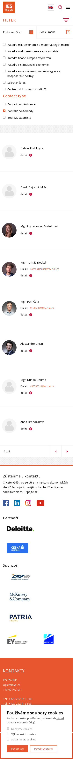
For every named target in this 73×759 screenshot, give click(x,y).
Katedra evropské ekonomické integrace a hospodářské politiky (34, 73)
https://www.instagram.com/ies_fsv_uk (28, 503)
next (67, 451)
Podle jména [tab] (55, 32)
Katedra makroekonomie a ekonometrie (32, 51)
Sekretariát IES (16, 82)
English (51, 7)
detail (23, 155)
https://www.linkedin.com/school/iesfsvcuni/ (17, 503)
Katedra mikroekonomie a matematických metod (38, 45)
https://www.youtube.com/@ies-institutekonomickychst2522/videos (40, 503)
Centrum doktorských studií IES (27, 89)
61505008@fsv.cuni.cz (42, 308)
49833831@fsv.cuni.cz (42, 386)
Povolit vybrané (43, 748)
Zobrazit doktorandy (20, 111)
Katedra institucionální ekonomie (28, 64)
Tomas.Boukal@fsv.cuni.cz (44, 269)
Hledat (60, 7)
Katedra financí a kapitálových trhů (29, 58)
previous (55, 451)
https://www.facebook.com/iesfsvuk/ (6, 503)
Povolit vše (17, 748)
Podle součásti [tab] (18, 32)
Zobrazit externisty (19, 117)
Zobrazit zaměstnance (21, 104)
